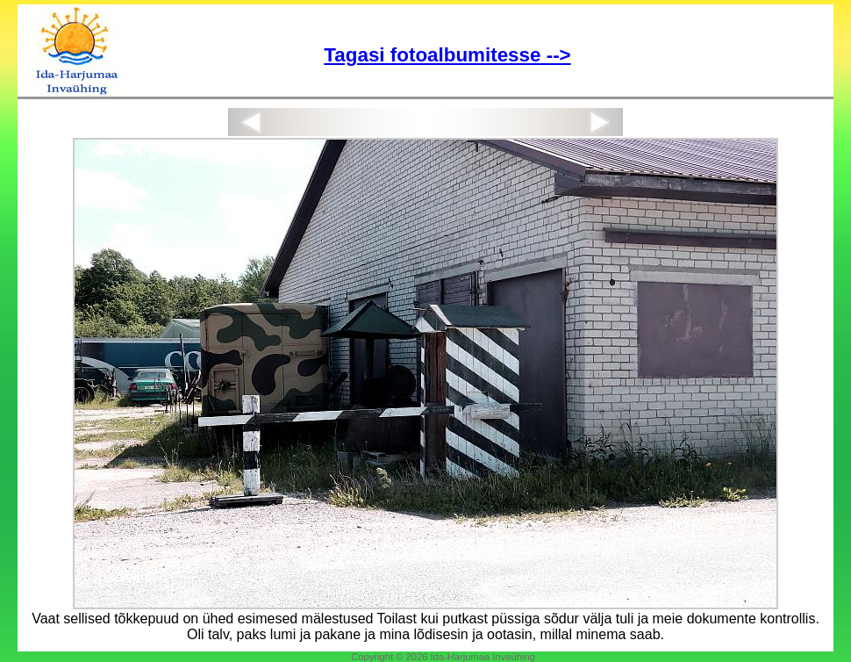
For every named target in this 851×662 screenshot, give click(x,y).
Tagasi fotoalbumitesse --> (447, 55)
